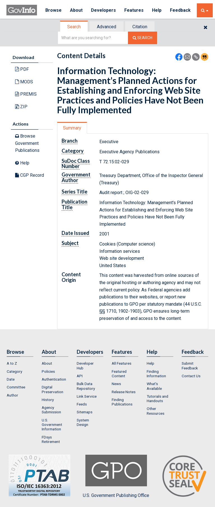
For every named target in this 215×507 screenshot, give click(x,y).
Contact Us (191, 376)
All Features (121, 363)
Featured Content (119, 373)
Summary (72, 128)
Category (14, 371)
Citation (139, 26)
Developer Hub (85, 365)
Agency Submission (51, 409)
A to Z (12, 363)
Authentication (54, 379)
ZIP (21, 106)
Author (12, 395)
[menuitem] (20, 363)
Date (11, 379)
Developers (103, 10)
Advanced (106, 26)
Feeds (82, 404)
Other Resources (155, 410)
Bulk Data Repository (86, 385)
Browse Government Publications (27, 143)
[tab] (74, 27)
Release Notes (123, 392)
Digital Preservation (52, 389)
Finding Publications (122, 401)
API (80, 376)
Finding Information (156, 373)
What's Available (154, 385)
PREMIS (26, 94)
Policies (48, 371)
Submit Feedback (190, 365)
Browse (53, 10)
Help (157, 10)
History (48, 399)
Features (134, 10)
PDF (22, 69)
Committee (16, 387)
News (116, 383)
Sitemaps (84, 412)
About (76, 10)
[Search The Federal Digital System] (142, 38)
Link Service (87, 396)
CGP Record (29, 175)
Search (74, 26)
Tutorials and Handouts (157, 398)
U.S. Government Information (52, 424)
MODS (24, 81)
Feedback (180, 10)
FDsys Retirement (51, 439)
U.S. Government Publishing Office (116, 476)
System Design (83, 422)
